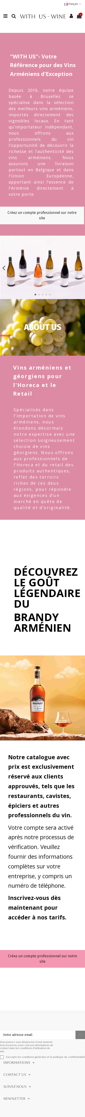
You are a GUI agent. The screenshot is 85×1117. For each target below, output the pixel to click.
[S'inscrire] (80, 1035)
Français (73, 3)
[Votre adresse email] (37, 1035)
